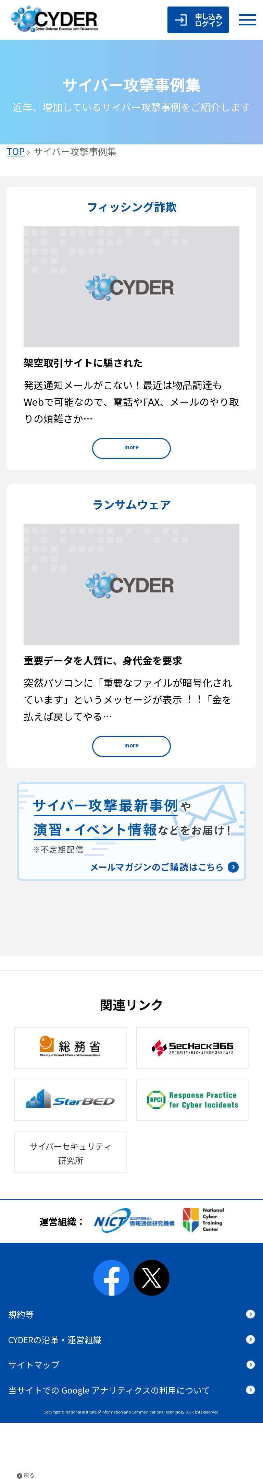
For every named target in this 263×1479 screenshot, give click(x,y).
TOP (16, 151)
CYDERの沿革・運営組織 (55, 1339)
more (131, 447)
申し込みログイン (208, 19)
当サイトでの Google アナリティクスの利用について (109, 1390)
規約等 (21, 1314)
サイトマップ (34, 1364)
